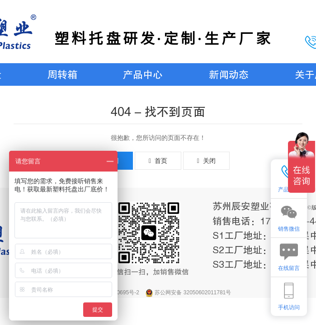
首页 (158, 160)
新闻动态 (229, 74)
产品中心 (143, 74)
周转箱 (62, 74)
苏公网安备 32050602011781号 (193, 292)
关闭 (206, 160)
